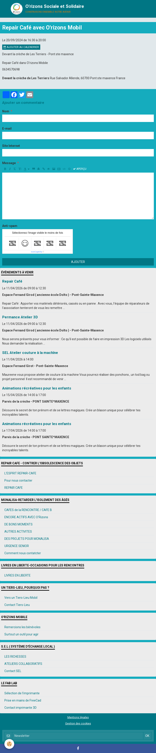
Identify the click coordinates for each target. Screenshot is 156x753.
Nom (5, 111)
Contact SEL (12, 671)
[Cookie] (9, 744)
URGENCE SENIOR (16, 546)
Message (9, 163)
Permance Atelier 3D (20, 317)
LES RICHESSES (15, 656)
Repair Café (12, 281)
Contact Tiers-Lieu (17, 605)
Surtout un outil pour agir (21, 634)
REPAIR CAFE (13, 487)
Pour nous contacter (18, 480)
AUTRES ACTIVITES (18, 531)
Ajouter (78, 262)
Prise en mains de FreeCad (22, 700)
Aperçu (79, 168)
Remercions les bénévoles (22, 627)
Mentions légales (78, 717)
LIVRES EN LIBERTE (17, 575)
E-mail (7, 128)
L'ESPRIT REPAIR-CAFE (20, 473)
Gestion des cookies (78, 723)
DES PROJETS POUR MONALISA (26, 538)
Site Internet (11, 146)
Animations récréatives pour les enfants (36, 388)
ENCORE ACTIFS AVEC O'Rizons (26, 517)
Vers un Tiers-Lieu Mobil (20, 597)
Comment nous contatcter (22, 553)
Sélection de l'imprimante (22, 693)
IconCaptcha (36, 252)
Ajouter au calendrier (21, 47)
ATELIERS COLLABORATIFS (23, 664)
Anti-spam (9, 226)
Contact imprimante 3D (20, 707)
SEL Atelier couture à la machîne (30, 352)
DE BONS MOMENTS (18, 524)
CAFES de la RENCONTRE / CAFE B (28, 510)
